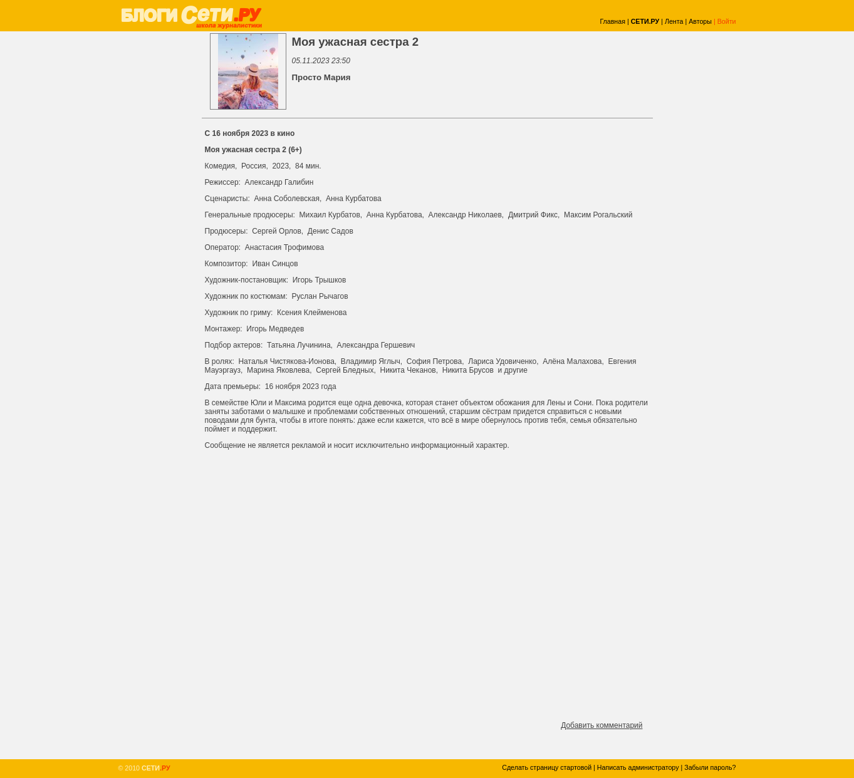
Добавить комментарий (601, 725)
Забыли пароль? (710, 767)
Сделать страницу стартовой (546, 767)
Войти (726, 21)
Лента (674, 21)
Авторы (700, 21)
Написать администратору (638, 767)
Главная (612, 21)
